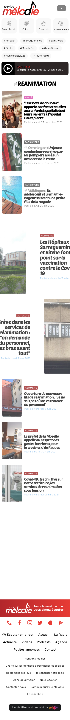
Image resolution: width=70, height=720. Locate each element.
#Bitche (8, 48)
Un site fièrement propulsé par (34, 708)
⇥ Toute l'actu (40, 56)
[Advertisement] (35, 543)
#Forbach (9, 41)
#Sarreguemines (32, 41)
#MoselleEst (27, 48)
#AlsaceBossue (50, 48)
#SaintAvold (56, 41)
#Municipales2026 (14, 56)
